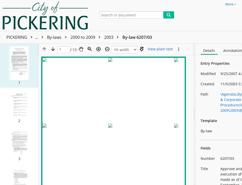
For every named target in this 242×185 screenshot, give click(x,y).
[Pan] (81, 49)
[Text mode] (160, 49)
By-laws (58, 37)
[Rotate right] (141, 49)
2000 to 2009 (86, 37)
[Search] (168, 14)
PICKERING (26, 37)
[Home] (47, 15)
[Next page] (53, 49)
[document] (218, 114)
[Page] (63, 49)
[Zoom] (89, 49)
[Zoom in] (98, 49)
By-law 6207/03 (137, 37)
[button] (19, 65)
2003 (112, 37)
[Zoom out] (107, 49)
